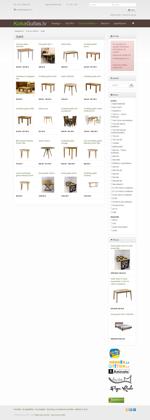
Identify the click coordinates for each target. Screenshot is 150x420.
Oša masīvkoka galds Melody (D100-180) (93, 142)
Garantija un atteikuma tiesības (60, 409)
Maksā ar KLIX (81, 409)
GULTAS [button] (70, 23)
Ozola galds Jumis (69, 173)
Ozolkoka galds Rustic (90, 45)
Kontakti (17, 409)
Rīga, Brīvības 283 (53, 4)
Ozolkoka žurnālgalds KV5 (25, 77)
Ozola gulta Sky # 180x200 (122, 314)
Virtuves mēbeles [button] (88, 23)
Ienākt (131, 10)
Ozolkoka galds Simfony (90, 174)
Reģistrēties (115, 15)
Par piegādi (40, 409)
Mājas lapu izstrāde (42, 415)
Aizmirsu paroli (129, 15)
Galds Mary (66, 44)
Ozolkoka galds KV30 (47, 76)
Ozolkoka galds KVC (92, 76)
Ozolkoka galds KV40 (25, 108)
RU (71, 4)
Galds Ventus (44, 141)
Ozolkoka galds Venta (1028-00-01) (93, 109)
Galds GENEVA (67, 76)
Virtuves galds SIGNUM (22, 45)
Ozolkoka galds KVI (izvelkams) (69, 109)
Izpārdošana (120, 23)
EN (76, 4)
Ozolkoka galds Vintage (67, 142)
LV (67, 4)
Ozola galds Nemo (46, 173)
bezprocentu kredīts (58, 415)
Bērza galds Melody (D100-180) (24, 142)
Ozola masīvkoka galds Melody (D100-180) (25, 175)
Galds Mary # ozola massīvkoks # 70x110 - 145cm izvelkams (120, 281)
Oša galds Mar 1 (46, 44)
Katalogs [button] (56, 23)
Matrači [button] (105, 23)
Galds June (43, 108)
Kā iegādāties (28, 409)
